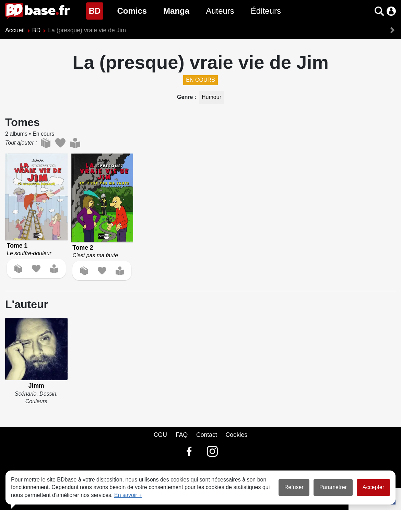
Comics (132, 10)
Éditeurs (266, 10)
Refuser (294, 487)
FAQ (182, 434)
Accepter (373, 487)
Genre (185, 97)
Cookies (237, 434)
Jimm (36, 385)
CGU (160, 434)
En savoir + (128, 495)
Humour (211, 97)
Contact (206, 434)
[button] (379, 11)
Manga (176, 10)
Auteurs (220, 10)
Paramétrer (333, 487)
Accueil (15, 30)
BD (96, 10)
